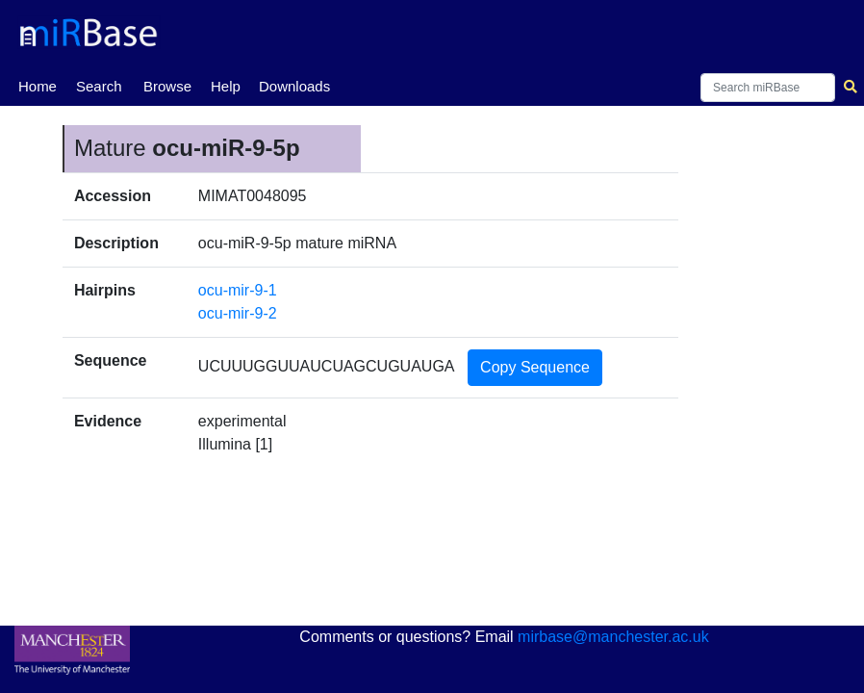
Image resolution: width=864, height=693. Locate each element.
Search (99, 86)
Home (37, 84)
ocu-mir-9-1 (237, 290)
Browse (167, 86)
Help (226, 86)
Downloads (294, 86)
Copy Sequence (535, 367)
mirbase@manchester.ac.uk (613, 637)
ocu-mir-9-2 (237, 313)
